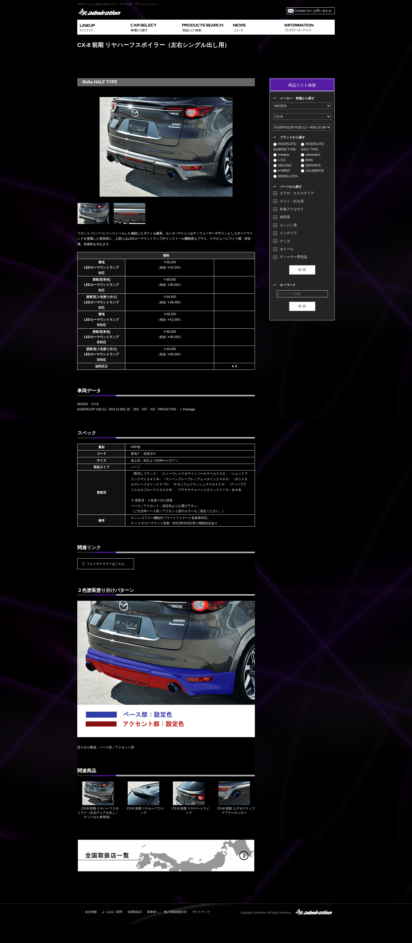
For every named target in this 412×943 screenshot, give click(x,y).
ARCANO (282, 165)
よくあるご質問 (112, 911)
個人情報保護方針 (175, 911)
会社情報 (91, 911)
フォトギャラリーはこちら (106, 564)
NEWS (256, 27)
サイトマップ (201, 911)
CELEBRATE (312, 171)
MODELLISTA (285, 176)
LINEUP (102, 27)
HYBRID (281, 171)
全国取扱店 (134, 911)
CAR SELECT (154, 27)
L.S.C (279, 160)
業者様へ (153, 911)
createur (281, 155)
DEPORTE (311, 165)
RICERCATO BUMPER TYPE (284, 146)
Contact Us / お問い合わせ (313, 11)
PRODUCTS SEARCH (205, 27)
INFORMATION (308, 27)
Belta (307, 160)
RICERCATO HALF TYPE (312, 146)
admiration (310, 155)
